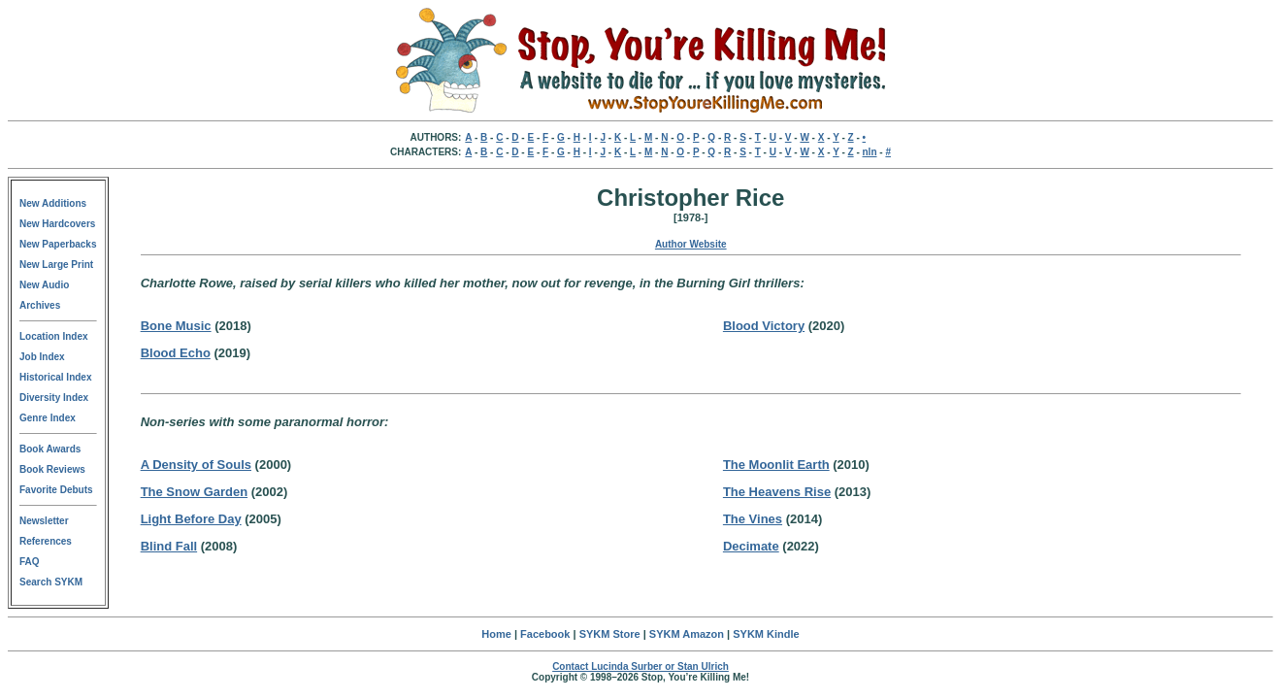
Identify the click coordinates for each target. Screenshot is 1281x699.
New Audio (44, 285)
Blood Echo (176, 353)
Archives (39, 305)
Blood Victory (764, 325)
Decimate (751, 546)
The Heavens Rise (777, 491)
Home (496, 634)
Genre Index (47, 418)
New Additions (52, 203)
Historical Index (55, 377)
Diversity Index (53, 397)
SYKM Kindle (766, 634)
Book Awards (50, 449)
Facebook (545, 634)
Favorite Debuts (56, 489)
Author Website (691, 244)
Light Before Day (191, 519)
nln (870, 152)
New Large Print (56, 264)
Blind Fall (169, 546)
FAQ (29, 561)
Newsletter (44, 521)
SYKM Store (609, 634)
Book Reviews (52, 469)
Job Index (42, 356)
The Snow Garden (194, 491)
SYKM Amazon (686, 634)
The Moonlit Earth (776, 464)
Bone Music (176, 325)
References (45, 541)
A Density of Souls (196, 464)
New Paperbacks (58, 244)
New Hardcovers (57, 223)
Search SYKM (50, 582)
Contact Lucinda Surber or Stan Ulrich (640, 666)
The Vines (752, 519)
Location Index (53, 336)
